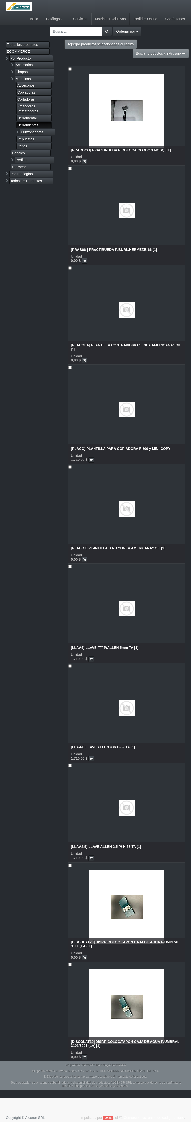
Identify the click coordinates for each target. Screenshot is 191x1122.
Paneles (18, 153)
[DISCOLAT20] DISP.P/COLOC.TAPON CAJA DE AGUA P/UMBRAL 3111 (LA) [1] (125, 944)
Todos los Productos (26, 181)
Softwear (19, 167)
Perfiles (21, 160)
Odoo (108, 1117)
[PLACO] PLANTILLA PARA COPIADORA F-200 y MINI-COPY (120, 449)
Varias (22, 146)
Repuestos (25, 139)
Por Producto (20, 58)
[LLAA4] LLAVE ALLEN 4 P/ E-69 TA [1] (103, 747)
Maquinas (23, 79)
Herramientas (27, 125)
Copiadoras (26, 92)
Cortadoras (26, 99)
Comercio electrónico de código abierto (154, 1118)
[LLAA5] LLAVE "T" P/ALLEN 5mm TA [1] (104, 648)
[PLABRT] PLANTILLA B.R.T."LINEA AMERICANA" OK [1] (118, 548)
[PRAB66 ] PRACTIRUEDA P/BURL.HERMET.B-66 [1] (114, 250)
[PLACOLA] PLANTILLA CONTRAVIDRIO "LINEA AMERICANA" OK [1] (126, 347)
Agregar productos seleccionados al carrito (101, 44)
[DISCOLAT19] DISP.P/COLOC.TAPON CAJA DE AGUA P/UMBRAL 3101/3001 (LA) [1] (125, 1043)
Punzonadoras (32, 132)
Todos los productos (22, 45)
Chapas (22, 72)
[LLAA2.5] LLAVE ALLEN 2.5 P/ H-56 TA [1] (106, 847)
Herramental (27, 118)
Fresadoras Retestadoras (27, 108)
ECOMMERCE (18, 51)
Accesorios (24, 65)
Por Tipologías (21, 174)
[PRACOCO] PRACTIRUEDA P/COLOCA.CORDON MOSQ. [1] (121, 150)
